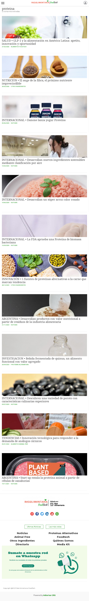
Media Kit (63, 544)
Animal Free (22, 536)
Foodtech (63, 536)
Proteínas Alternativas (63, 533)
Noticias (22, 533)
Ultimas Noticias (34, 527)
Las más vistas (55, 527)
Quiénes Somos (63, 540)
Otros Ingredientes (22, 540)
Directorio (22, 544)
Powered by (45, 595)
